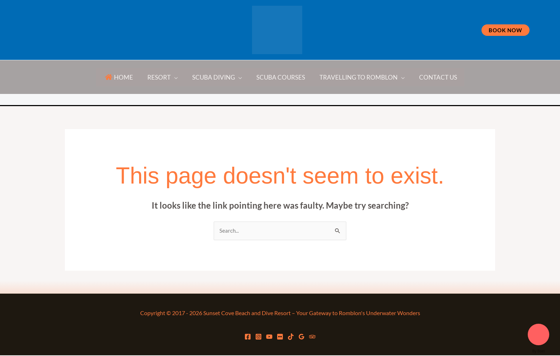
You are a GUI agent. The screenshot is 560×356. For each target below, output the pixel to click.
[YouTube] (240, 100)
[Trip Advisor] (394, 100)
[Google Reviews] (345, 100)
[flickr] (273, 100)
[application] (177, 77)
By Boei (538, 350)
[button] (505, 30)
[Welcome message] (538, 334)
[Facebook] (162, 100)
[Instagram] (202, 100)
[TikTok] (302, 100)
